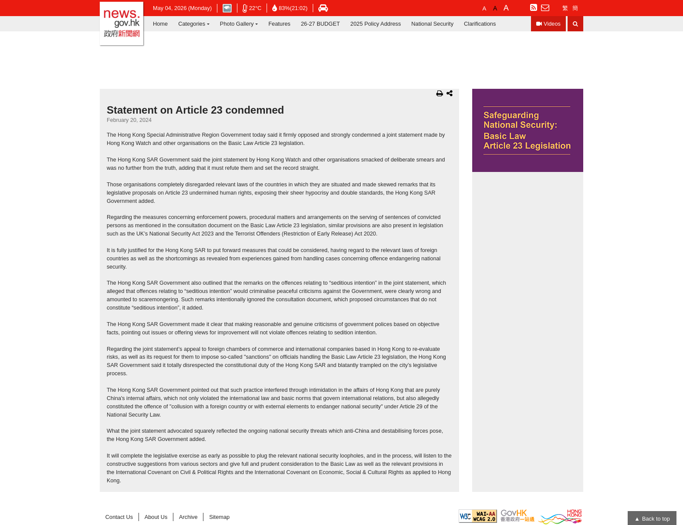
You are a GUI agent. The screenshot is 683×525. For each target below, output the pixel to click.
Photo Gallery (237, 23)
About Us (156, 517)
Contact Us (119, 517)
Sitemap (219, 517)
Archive (188, 517)
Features (279, 23)
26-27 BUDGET (320, 23)
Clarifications (480, 23)
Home (160, 23)
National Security (432, 23)
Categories (191, 23)
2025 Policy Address (375, 23)
